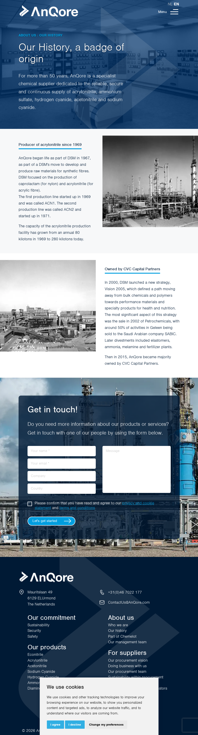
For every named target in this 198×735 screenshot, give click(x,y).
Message (112, 451)
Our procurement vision (128, 660)
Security (34, 630)
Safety (33, 636)
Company (38, 476)
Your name (40, 451)
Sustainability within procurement (135, 677)
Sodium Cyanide (41, 671)
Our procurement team (127, 671)
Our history (117, 630)
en (176, 4)
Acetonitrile (37, 665)
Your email (40, 463)
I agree (55, 724)
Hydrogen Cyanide (43, 677)
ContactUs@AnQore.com (129, 602)
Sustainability (38, 624)
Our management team (127, 641)
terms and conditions (77, 507)
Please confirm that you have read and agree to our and (94, 505)
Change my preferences (106, 724)
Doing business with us (127, 665)
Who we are (118, 624)
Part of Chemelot (122, 636)
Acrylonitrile (37, 660)
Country (37, 488)
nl (170, 4)
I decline (74, 724)
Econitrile (35, 654)
